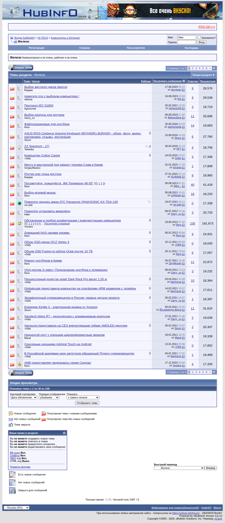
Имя (170, 37)
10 (192, 280)
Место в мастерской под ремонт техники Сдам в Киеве (63, 164)
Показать (72, 394)
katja (27, 214)
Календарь (192, 47)
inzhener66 (175, 108)
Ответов (192, 81)
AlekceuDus (174, 117)
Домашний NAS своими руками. (47, 232)
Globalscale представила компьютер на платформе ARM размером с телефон (80, 288)
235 (192, 223)
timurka (177, 167)
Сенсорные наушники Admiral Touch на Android (57, 344)
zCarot (218, 518)
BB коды (15, 452)
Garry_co (29, 118)
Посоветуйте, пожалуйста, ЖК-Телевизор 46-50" (58, 183)
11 (192, 116)
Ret (179, 98)
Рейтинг (146, 81)
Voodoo (28, 226)
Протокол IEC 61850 (38, 105)
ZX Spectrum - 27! (36, 146)
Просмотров (208, 81)
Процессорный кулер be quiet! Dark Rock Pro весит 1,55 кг (65, 279)
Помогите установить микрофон (47, 211)
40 (192, 184)
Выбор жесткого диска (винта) (45, 87)
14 (192, 125)
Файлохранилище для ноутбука (46, 124)
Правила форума (20, 466)
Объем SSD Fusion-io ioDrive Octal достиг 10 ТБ (58, 251)
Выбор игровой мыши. (40, 192)
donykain (176, 89)
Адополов (30, 108)
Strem (27, 140)
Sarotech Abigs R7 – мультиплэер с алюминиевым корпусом (67, 316)
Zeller (178, 158)
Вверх (217, 507)
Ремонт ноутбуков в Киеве (43, 260)
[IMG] (13, 458)
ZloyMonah (175, 263)
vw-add (28, 205)
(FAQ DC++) (206, 27)
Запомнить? (207, 37)
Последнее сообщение (167, 81)
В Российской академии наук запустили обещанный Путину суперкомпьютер (79, 353)
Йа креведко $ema (170, 309)
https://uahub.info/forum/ (186, 513)
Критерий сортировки (22, 394)
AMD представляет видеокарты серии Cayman (57, 362)
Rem (27, 127)
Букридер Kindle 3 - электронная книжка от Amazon (60, 307)
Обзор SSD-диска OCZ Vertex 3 (46, 242)
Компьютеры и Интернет (65, 37)
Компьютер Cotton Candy (42, 155)
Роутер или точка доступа (42, 174)
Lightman (176, 195)
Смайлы (15, 455)
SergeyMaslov (32, 167)
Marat (27, 338)
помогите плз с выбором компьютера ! (51, 96)
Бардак (28, 90)
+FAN (27, 158)
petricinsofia (174, 126)
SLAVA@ (176, 176)
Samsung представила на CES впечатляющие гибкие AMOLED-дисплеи (75, 325)
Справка (84, 47)
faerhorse (176, 281)
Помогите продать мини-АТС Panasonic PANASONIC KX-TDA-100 (71, 202)
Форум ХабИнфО (24, 37)
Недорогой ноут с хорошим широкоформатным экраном (64, 335)
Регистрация (37, 47)
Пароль (172, 42)
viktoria (28, 99)
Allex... (177, 186)
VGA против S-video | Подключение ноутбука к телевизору (66, 270)
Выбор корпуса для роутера (44, 115)
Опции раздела (202, 75)
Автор (36, 81)
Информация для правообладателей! (175, 507)
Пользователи (136, 47)
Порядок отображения (52, 394)
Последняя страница (56, 223)
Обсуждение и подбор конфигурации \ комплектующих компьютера (72, 220)
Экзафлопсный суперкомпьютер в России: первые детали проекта (71, 297)
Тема (27, 81)
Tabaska (29, 149)
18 (192, 194)
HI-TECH (43, 37)
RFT (178, 148)
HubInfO (206, 507)
